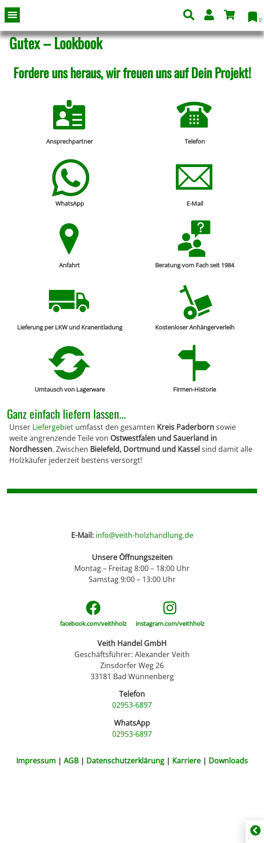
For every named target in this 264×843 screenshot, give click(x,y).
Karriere (186, 824)
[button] (12, 15)
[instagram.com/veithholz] (169, 671)
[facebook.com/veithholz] (93, 671)
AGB (71, 824)
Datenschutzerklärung (126, 824)
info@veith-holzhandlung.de (144, 598)
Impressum (36, 824)
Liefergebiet (52, 427)
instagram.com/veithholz (170, 687)
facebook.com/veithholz (93, 687)
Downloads (228, 824)
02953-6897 (132, 768)
